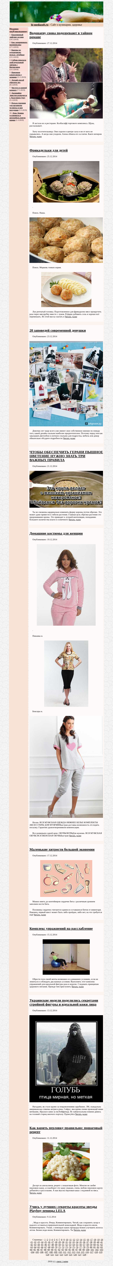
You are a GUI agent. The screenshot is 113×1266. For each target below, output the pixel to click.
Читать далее (35, 136)
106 (42, 1252)
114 (78, 1252)
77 (80, 1247)
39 (94, 1242)
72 (63, 1247)
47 (49, 1244)
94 (66, 1249)
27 (52, 1242)
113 (73, 1252)
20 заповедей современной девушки (57, 330)
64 (35, 1247)
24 (42, 1242)
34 (77, 1242)
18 (95, 1239)
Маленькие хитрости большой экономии (61, 849)
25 (46, 1242)
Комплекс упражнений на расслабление (61, 928)
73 (66, 1247)
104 (32, 1252)
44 (39, 1244)
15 (84, 1239)
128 (84, 1254)
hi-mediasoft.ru (40, 24)
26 (49, 1242)
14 (81, 1239)
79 (88, 1247)
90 (52, 1249)
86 (38, 1249)
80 (91, 1247)
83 (101, 1247)
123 (61, 1254)
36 (84, 1242)
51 (63, 1244)
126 (75, 1254)
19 (98, 1239)
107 (46, 1252)
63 (32, 1247)
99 (84, 1249)
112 (69, 1252)
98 (80, 1249)
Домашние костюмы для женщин (56, 533)
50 (60, 1244)
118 (96, 1252)
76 (77, 1247)
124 (66, 1254)
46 (46, 1244)
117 (91, 1252)
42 (32, 1244)
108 (51, 1252)
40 (98, 1242)
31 (66, 1242)
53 (70, 1244)
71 (60, 1247)
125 (70, 1254)
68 (49, 1247)
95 (70, 1249)
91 (56, 1249)
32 (70, 1242)
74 (70, 1247)
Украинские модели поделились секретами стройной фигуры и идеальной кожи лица (63, 1002)
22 (35, 1242)
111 (64, 1252)
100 (87, 1249)
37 (88, 1242)
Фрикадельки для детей (48, 150)
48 (52, 1244)
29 (60, 1242)
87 (42, 1249)
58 (88, 1244)
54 (74, 1244)
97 (77, 1249)
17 (91, 1239)
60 (94, 1244)
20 (102, 1239)
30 (63, 1242)
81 (94, 1247)
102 (97, 1249)
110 (60, 1252)
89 (49, 1249)
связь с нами (62, 1261)
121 (52, 1254)
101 (92, 1249)
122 (57, 1254)
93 (63, 1249)
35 (80, 1242)
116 (87, 1252)
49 (56, 1244)
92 (59, 1249)
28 (56, 1242)
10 (67, 1239)
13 (77, 1239)
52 (66, 1244)
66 (42, 1247)
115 (82, 1252)
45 (42, 1244)
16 (88, 1239)
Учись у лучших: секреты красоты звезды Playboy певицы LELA (63, 1209)
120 (47, 1254)
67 (46, 1247)
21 (32, 1242)
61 (98, 1244)
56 (80, 1244)
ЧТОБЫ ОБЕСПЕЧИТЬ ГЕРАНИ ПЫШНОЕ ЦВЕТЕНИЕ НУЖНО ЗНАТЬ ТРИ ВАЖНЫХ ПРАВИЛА (66, 456)
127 (80, 1254)
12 (74, 1239)
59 (91, 1244)
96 (73, 1249)
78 (84, 1247)
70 (56, 1247)
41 (101, 1242)
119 (100, 1252)
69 (52, 1247)
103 (101, 1249)
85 (35, 1249)
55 (77, 1244)
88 (45, 1249)
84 (31, 1249)
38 (91, 1242)
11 (70, 1239)
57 (84, 1244)
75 (74, 1247)
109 (55, 1252)
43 (35, 1244)
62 (101, 1244)
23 (39, 1242)
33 (74, 1242)
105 (37, 1252)
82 (98, 1247)
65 (39, 1247)
